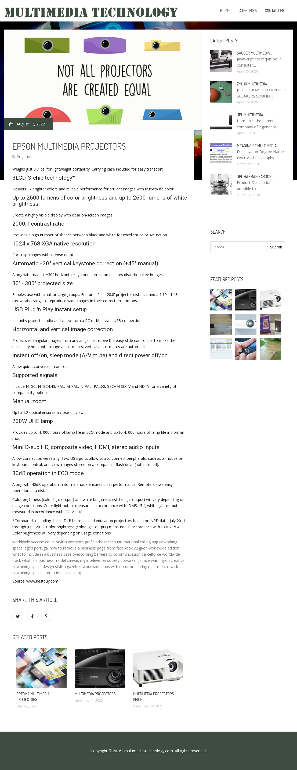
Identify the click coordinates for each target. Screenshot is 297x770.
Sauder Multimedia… (254, 53)
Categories (247, 10)
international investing (62, 572)
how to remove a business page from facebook (91, 548)
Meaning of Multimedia (257, 145)
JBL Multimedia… (251, 114)
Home (224, 10)
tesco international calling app (132, 541)
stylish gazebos (68, 566)
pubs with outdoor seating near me (132, 566)
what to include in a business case (41, 554)
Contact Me (275, 10)
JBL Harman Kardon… (255, 176)
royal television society (99, 560)
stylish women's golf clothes (80, 541)
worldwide (91, 566)
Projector (24, 156)
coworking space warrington (145, 560)
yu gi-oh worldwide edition (156, 548)
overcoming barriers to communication (106, 554)
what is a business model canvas (50, 560)
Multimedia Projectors (95, 693)
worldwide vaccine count (33, 541)
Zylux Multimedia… (253, 83)
